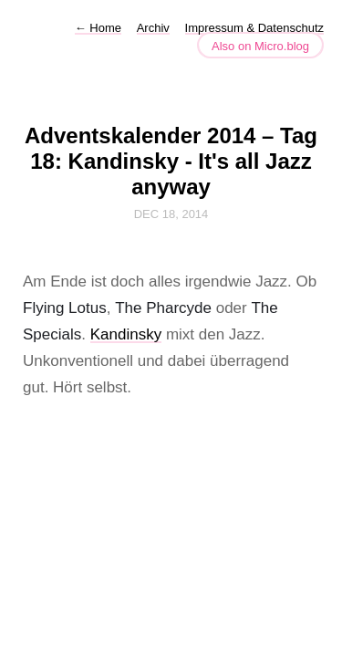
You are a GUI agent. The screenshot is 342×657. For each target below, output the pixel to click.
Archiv (153, 28)
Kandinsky (125, 334)
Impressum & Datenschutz (254, 28)
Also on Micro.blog (260, 46)
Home (98, 28)
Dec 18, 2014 (171, 214)
